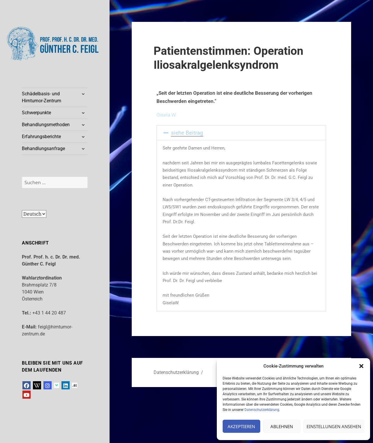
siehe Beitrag (187, 132)
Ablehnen (281, 426)
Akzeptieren (241, 426)
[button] (361, 366)
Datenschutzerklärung (261, 410)
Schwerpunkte (36, 112)
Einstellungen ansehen (334, 426)
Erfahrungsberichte (41, 136)
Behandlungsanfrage (43, 148)
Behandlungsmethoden (46, 124)
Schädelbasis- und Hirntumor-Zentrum (41, 97)
